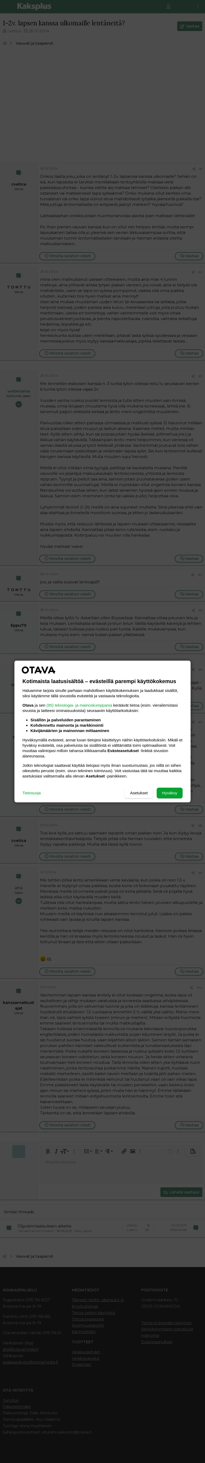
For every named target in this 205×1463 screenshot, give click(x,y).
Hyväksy (169, 793)
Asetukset (139, 793)
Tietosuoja (31, 793)
